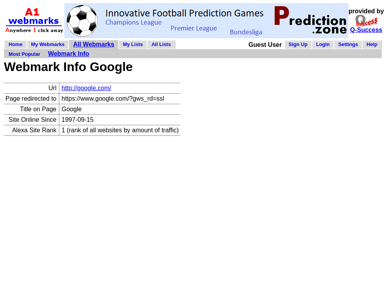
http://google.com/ (86, 88)
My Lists (133, 44)
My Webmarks (48, 44)
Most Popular (24, 54)
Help (371, 44)
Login (323, 44)
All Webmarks (93, 44)
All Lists (161, 44)
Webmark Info (68, 53)
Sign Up (298, 44)
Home (16, 44)
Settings (348, 44)
